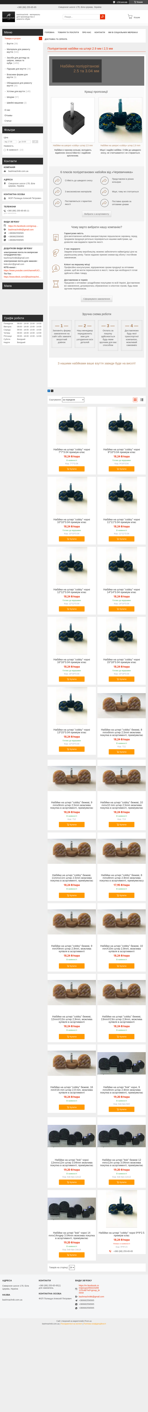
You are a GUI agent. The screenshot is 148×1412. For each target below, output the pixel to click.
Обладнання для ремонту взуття (19, 84)
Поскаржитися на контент (71, 1324)
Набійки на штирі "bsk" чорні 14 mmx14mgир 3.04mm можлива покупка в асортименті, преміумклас (72, 1236)
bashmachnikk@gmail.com (21, 229)
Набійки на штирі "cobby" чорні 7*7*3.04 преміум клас (71, 451)
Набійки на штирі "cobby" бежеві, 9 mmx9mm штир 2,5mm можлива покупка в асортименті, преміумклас (71, 805)
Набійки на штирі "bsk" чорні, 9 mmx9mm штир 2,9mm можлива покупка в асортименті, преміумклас (121, 1090)
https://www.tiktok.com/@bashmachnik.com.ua (23, 277)
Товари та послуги (68, 32)
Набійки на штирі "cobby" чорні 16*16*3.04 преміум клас (71, 661)
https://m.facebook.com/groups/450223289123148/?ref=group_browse (23, 226)
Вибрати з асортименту (96, 214)
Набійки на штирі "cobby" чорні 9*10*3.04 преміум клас (121, 451)
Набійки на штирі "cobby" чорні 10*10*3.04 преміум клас (71, 521)
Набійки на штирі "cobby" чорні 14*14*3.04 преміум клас (121, 591)
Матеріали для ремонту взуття (18, 50)
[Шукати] (102, 16)
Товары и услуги (13, 38)
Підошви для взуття (16, 69)
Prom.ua (88, 1321)
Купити (73, 469)
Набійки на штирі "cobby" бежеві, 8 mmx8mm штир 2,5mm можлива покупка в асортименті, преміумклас (121, 732)
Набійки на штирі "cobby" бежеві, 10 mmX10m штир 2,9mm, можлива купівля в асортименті (121, 949)
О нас (7, 110)
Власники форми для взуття (17, 75)
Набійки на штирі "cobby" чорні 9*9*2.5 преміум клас (121, 1234)
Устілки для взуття (16, 91)
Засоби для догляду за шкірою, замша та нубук (18, 60)
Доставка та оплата (56, 39)
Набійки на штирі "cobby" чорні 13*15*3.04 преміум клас (71, 731)
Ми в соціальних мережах (123, 32)
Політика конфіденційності (95, 1324)
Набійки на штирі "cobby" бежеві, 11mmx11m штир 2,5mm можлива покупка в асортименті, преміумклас (71, 878)
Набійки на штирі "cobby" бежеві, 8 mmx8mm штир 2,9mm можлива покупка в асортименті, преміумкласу (122, 878)
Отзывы (8, 115)
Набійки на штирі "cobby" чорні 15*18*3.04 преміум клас (121, 661)
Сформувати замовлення (96, 299)
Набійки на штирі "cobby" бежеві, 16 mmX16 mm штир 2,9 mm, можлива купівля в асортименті (71, 1090)
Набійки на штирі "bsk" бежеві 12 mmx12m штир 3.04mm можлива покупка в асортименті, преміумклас (121, 1163)
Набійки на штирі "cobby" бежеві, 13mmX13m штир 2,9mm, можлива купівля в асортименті (121, 1019)
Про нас (86, 32)
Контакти (100, 32)
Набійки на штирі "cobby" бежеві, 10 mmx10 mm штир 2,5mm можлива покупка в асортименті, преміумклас (121, 805)
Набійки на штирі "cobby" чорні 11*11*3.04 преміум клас (121, 521)
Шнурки (10, 97)
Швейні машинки (15, 103)
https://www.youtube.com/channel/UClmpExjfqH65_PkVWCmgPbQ (23, 270)
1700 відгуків (122, 2)
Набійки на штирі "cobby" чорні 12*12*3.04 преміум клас (71, 591)
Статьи (8, 121)
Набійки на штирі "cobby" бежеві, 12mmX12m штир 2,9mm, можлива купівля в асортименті (71, 1019)
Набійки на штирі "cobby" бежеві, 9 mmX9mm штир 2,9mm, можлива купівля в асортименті (71, 949)
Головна (49, 32)
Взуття (10, 43)
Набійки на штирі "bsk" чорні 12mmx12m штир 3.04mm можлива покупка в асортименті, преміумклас (71, 1163)
